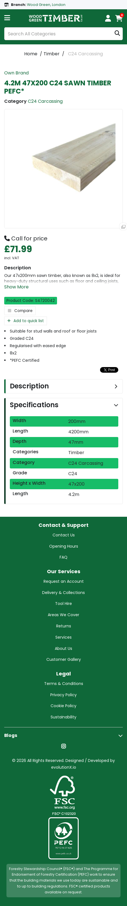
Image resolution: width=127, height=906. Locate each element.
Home (30, 54)
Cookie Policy (63, 706)
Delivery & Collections (63, 592)
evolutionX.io (63, 767)
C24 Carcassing (85, 54)
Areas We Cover (63, 615)
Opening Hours (63, 546)
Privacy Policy (63, 695)
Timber (52, 54)
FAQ (63, 557)
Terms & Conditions (63, 683)
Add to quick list (25, 321)
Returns (63, 626)
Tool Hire (63, 603)
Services (63, 637)
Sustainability (63, 717)
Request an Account (64, 581)
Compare (20, 310)
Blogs (10, 735)
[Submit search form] (117, 34)
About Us (63, 648)
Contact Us (64, 535)
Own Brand (16, 73)
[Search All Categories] (63, 33)
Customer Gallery (63, 659)
